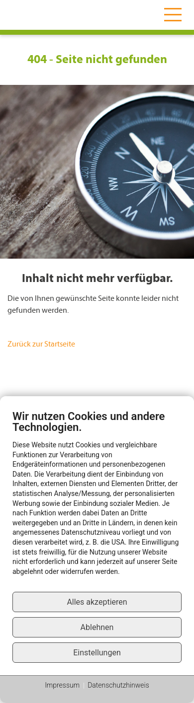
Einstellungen (97, 652)
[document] (97, 500)
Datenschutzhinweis (118, 685)
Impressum (62, 685)
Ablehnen (97, 627)
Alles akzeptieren (97, 602)
